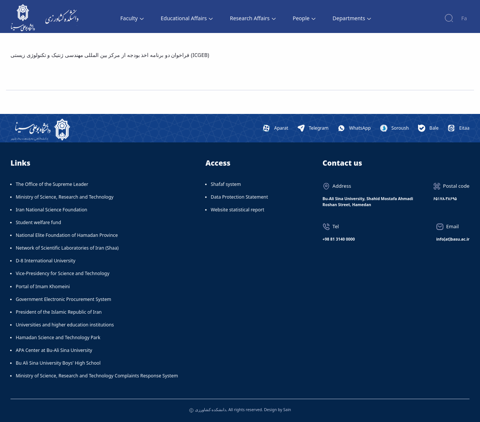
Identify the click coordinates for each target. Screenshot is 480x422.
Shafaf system (226, 184)
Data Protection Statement (239, 197)
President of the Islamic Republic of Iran (59, 312)
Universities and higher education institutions (65, 325)
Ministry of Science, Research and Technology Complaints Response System (97, 376)
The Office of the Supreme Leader (52, 184)
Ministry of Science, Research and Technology (65, 197)
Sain (287, 409)
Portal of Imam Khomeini (43, 286)
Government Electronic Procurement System (63, 299)
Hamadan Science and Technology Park (58, 337)
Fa (464, 18)
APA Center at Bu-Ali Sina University (54, 350)
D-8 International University (45, 260)
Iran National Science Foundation (51, 210)
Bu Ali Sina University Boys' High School (58, 363)
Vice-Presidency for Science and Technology (63, 273)
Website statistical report (237, 210)
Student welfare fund (38, 222)
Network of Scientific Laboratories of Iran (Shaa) (67, 248)
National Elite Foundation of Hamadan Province (67, 235)
